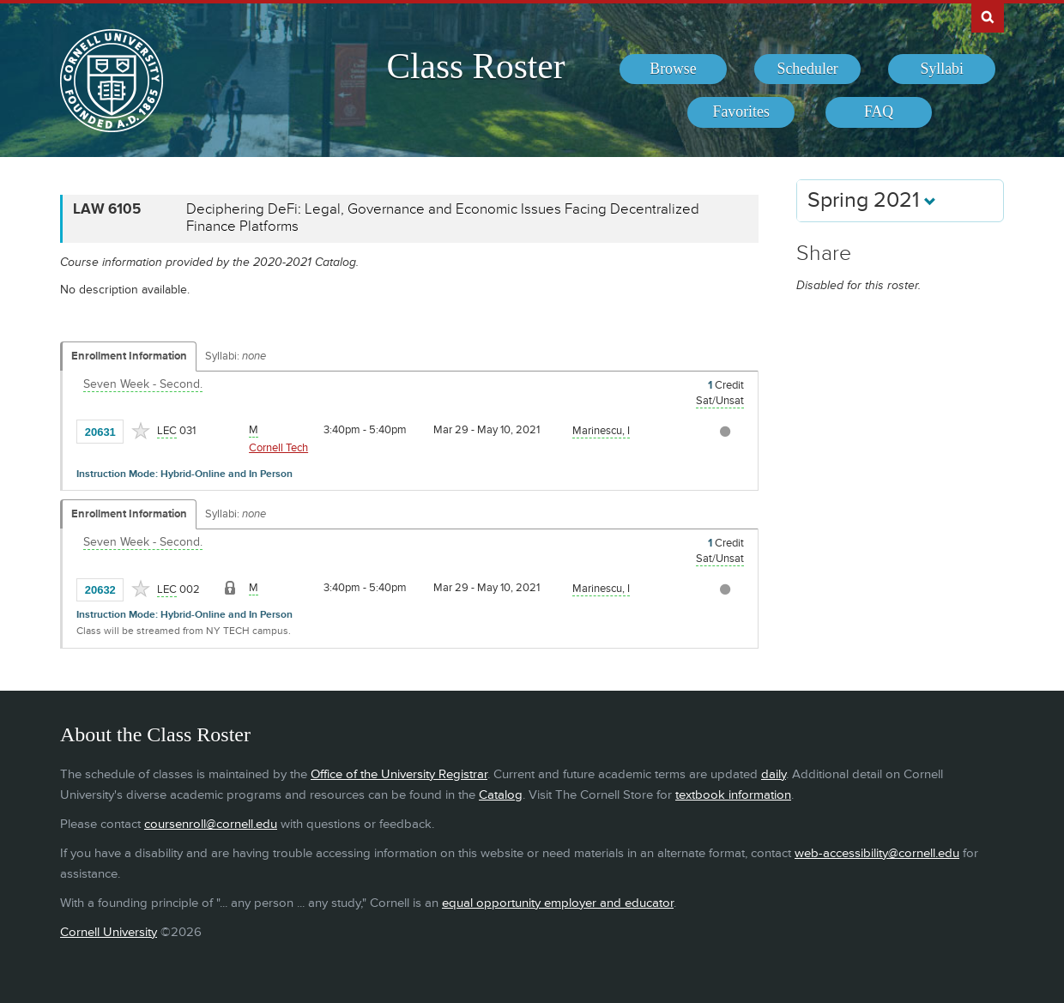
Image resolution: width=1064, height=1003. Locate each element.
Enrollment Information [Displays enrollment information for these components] (129, 356)
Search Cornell (987, 16)
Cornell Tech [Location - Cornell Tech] (278, 448)
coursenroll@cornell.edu (210, 824)
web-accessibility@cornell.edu (877, 853)
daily (773, 774)
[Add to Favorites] (140, 430)
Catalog (501, 795)
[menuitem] (673, 69)
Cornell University (108, 932)
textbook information (733, 795)
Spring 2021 (871, 200)
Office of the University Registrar (399, 774)
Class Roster (475, 66)
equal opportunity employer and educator (558, 903)
